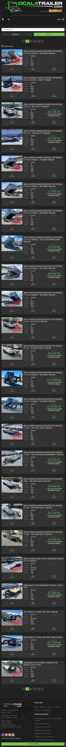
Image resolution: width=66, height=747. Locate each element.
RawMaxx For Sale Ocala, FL (43, 733)
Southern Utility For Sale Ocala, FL (45, 740)
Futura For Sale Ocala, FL (42, 724)
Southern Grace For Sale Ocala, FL (45, 737)
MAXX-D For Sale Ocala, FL (42, 727)
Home (37, 707)
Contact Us (12, 738)
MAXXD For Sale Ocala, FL (42, 730)
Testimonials (46, 710)
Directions (18, 738)
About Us (50, 707)
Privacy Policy (4, 738)
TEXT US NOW (33, 744)
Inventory (43, 707)
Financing (57, 707)
